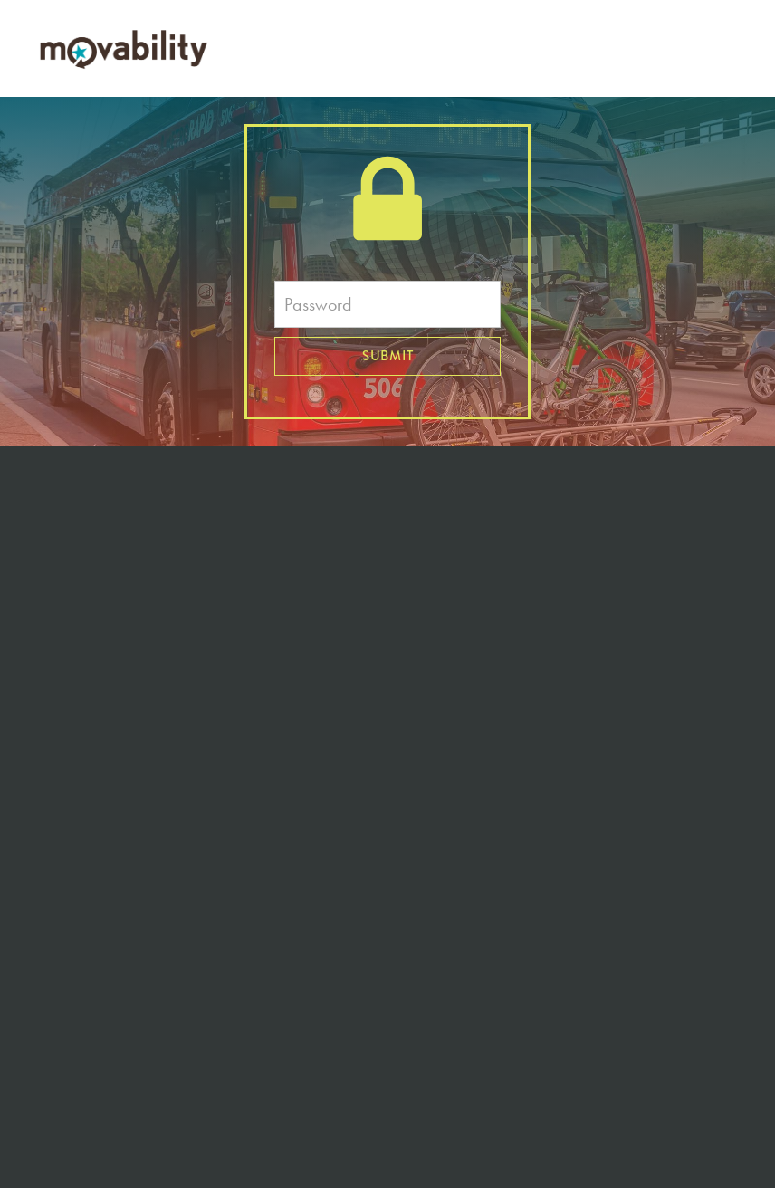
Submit (388, 356)
